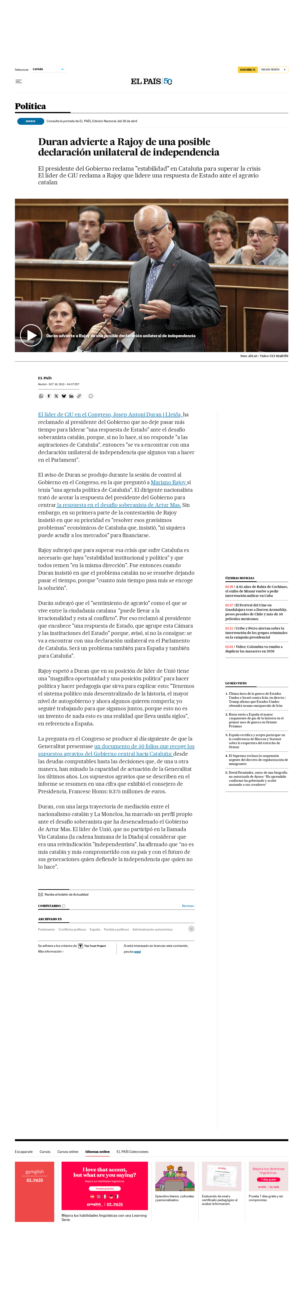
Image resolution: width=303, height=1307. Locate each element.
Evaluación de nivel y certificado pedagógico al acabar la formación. (219, 1200)
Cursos (45, 1152)
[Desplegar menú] (18, 81)
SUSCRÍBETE (248, 69)
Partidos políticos (116, 929)
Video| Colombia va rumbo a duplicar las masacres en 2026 (254, 649)
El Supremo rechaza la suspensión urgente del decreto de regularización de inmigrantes (258, 760)
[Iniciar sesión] (273, 70)
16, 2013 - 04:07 (64, 384)
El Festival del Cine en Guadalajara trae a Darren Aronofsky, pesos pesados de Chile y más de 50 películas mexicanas (256, 612)
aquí (137, 951)
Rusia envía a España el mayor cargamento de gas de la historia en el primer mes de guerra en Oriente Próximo (256, 720)
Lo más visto (236, 683)
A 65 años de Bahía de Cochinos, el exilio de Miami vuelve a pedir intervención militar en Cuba (256, 591)
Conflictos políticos (72, 929)
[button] (151, 275)
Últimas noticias (239, 578)
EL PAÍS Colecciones (132, 1152)
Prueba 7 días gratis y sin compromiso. (266, 1198)
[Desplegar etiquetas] (191, 929)
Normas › (188, 906)
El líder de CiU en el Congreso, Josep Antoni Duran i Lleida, (110, 414)
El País (45, 378)
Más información (51, 951)
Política (30, 106)
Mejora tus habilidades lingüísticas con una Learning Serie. (104, 1217)
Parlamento (46, 929)
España (95, 929)
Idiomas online (97, 1152)
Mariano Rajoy (169, 482)
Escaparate (24, 1152)
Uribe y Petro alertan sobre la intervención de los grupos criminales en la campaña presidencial (256, 632)
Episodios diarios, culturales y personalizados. (174, 1198)
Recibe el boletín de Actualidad (67, 894)
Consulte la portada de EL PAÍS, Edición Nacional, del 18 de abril (92, 121)
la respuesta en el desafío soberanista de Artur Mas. (118, 505)
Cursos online (68, 1152)
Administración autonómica (152, 929)
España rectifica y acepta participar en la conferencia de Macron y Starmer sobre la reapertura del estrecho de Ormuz (257, 741)
